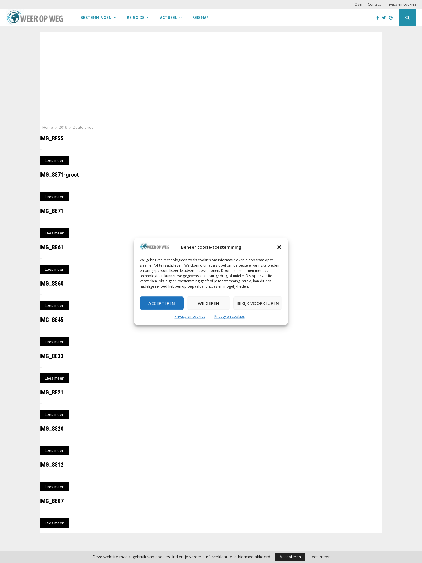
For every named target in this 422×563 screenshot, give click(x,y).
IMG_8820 (52, 428)
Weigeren (208, 303)
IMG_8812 (52, 464)
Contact (374, 4)
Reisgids (136, 17)
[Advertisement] (211, 80)
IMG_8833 (52, 356)
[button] (279, 247)
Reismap (200, 17)
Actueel (168, 17)
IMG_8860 (52, 283)
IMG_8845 (52, 319)
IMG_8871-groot (59, 174)
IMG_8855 (52, 138)
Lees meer (319, 557)
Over (359, 4)
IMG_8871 (52, 210)
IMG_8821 (52, 392)
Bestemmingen (96, 17)
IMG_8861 (52, 247)
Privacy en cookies (190, 316)
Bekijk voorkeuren (257, 303)
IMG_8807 (52, 500)
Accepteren (161, 303)
